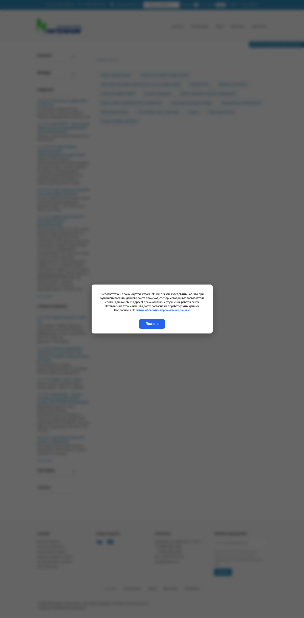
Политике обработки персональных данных (160, 310)
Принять (152, 323)
